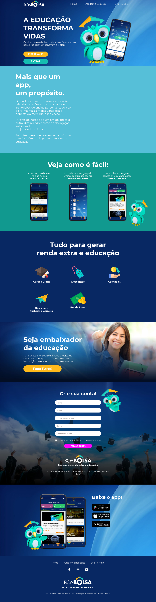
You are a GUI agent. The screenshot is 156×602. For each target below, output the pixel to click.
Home (73, 4)
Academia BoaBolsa (96, 4)
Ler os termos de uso (93, 441)
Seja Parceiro (122, 4)
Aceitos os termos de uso (70, 440)
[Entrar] (35, 61)
